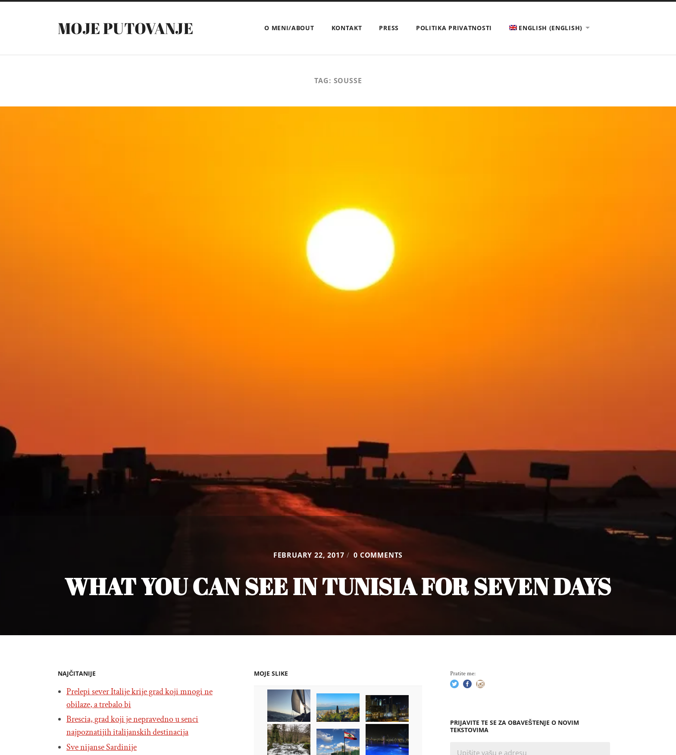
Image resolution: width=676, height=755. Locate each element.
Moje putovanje (125, 28)
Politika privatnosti (454, 28)
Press (389, 28)
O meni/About (289, 28)
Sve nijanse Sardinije (101, 747)
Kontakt (347, 28)
